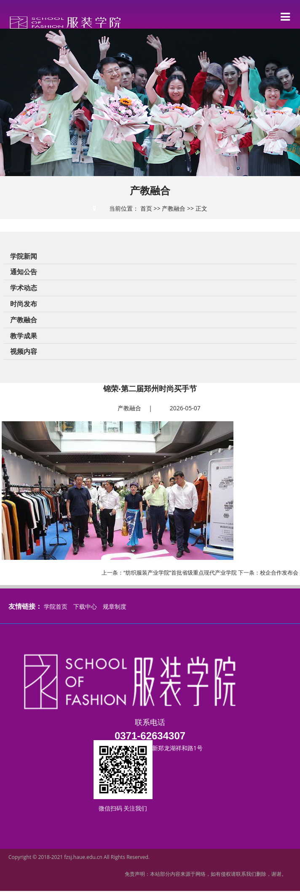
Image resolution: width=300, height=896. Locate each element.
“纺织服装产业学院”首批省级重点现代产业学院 (180, 572)
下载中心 (85, 606)
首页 (146, 208)
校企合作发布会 (279, 572)
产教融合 (173, 208)
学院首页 (55, 606)
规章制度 (114, 606)
